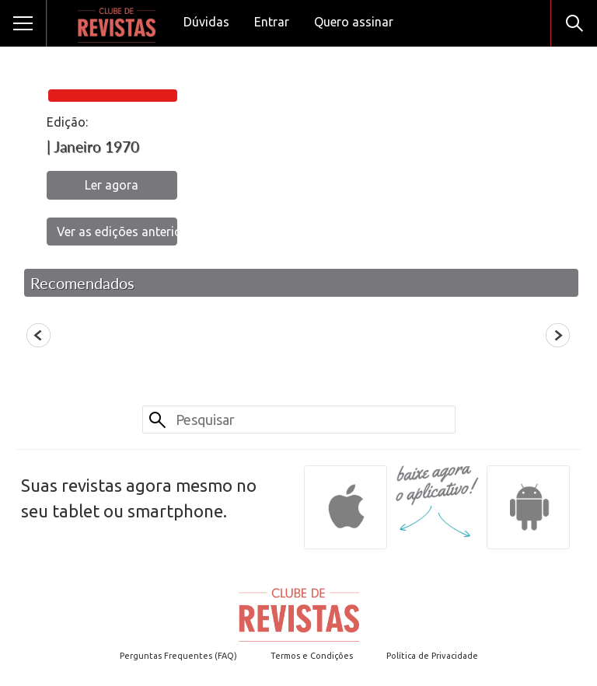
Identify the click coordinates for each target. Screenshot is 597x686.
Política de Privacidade (432, 655)
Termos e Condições (312, 655)
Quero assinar (353, 22)
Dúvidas (206, 22)
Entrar (271, 22)
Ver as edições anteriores (117, 232)
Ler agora (111, 185)
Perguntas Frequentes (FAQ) (178, 655)
